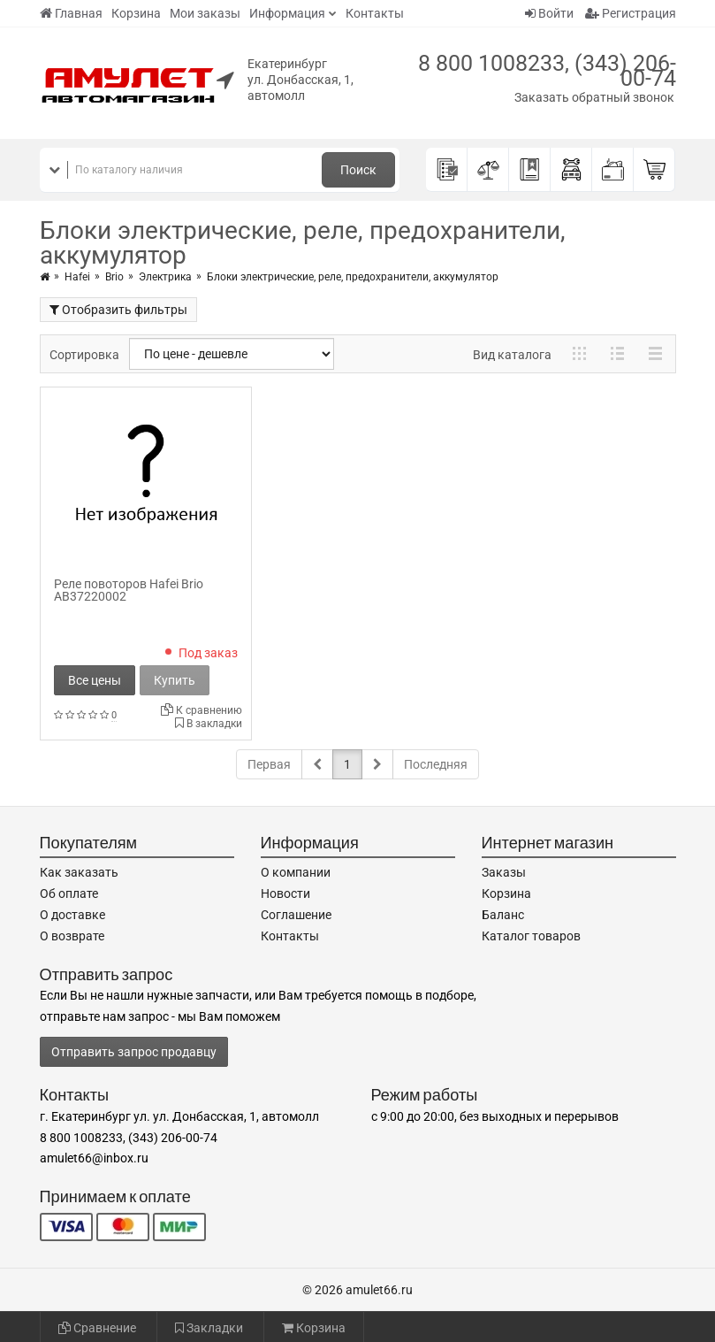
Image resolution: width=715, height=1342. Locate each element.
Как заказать (79, 872)
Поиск (358, 170)
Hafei (77, 277)
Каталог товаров (531, 936)
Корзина (136, 13)
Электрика (165, 277)
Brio (114, 277)
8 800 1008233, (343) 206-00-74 (547, 70)
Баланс (503, 915)
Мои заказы (205, 13)
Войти (549, 13)
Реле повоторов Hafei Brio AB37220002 (128, 590)
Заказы (504, 872)
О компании (296, 872)
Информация (287, 13)
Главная (71, 13)
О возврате (72, 936)
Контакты (375, 13)
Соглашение (296, 915)
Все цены (94, 680)
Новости (285, 893)
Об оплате (69, 893)
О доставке (72, 915)
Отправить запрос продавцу (134, 1052)
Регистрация (630, 13)
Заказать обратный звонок (594, 97)
